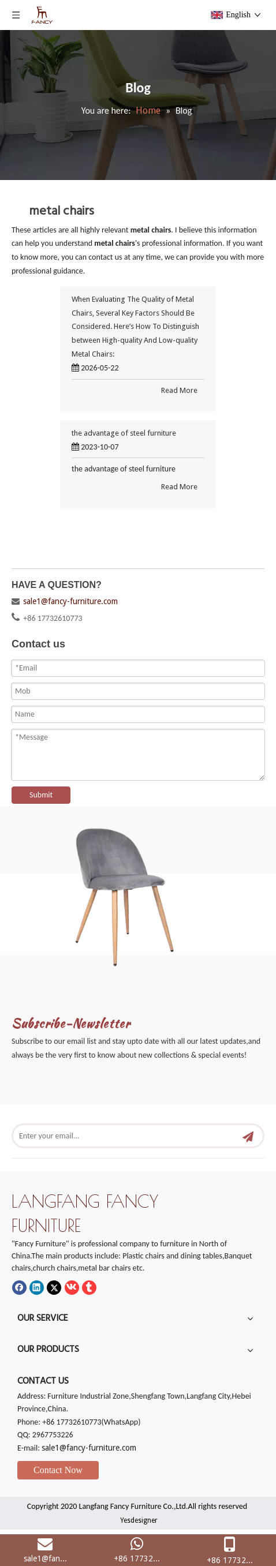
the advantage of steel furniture (124, 433)
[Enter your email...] (125, 1136)
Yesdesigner (139, 1520)
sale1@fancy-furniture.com (70, 601)
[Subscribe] (248, 1136)
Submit (41, 795)
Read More (179, 390)
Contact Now (58, 1470)
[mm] (138, 892)
